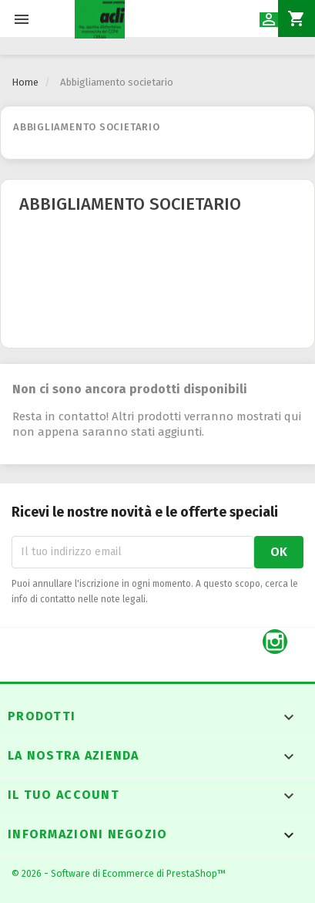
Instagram (275, 641)
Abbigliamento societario (86, 127)
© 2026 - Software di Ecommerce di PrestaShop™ (119, 873)
